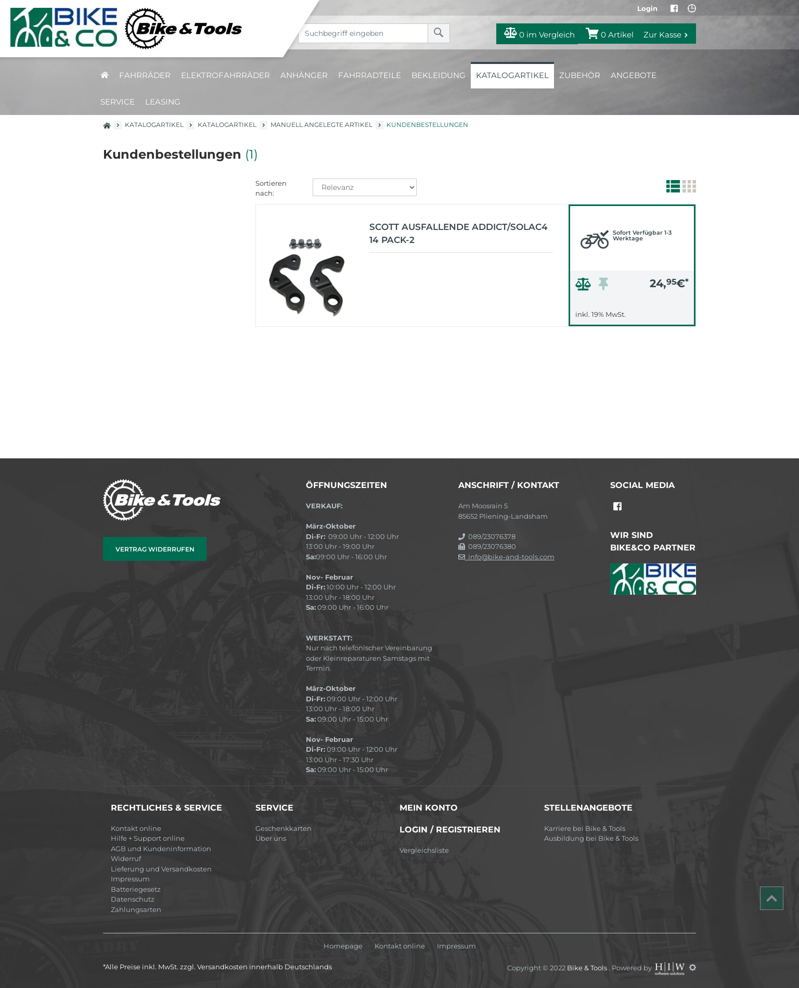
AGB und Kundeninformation (161, 848)
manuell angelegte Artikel (321, 125)
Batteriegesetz (136, 889)
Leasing (163, 102)
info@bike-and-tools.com (506, 557)
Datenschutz (132, 899)
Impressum (130, 879)
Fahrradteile (369, 75)
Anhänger (304, 75)
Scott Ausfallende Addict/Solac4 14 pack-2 (458, 234)
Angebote (633, 75)
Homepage (343, 946)
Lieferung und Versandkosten (161, 869)
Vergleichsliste (424, 850)
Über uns (270, 838)
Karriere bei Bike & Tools (584, 828)
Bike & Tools (588, 967)
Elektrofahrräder (225, 75)
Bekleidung (438, 75)
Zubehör (579, 75)
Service (117, 102)
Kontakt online (136, 828)
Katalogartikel (512, 75)
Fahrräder (145, 75)
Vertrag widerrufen (155, 549)
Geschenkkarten (283, 828)
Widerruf (126, 858)
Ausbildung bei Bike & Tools (591, 838)
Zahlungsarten (136, 909)
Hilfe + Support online (148, 838)
